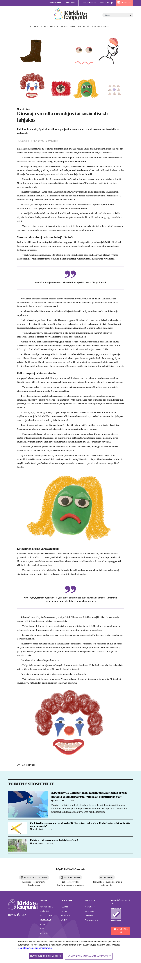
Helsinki (64, 907)
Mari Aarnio (53, 141)
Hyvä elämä (44, 911)
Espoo (64, 911)
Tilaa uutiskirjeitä (91, 920)
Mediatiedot (89, 911)
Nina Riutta (38, 141)
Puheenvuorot (46, 915)
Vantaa (64, 920)
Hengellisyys (45, 920)
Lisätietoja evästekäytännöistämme (35, 948)
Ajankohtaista (46, 907)
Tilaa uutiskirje (106, 3)
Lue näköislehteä (54, 3)
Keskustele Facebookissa (35, 877)
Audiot (43, 924)
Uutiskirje (108, 877)
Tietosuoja (89, 915)
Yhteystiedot (90, 907)
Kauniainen (65, 915)
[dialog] (70, 950)
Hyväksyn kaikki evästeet (45, 956)
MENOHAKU (126, 3)
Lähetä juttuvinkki (88, 3)
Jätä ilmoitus (70, 3)
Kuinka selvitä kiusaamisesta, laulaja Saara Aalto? (54, 840)
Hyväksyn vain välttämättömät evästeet (89, 956)
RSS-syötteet (46, 933)
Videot (42, 929)
